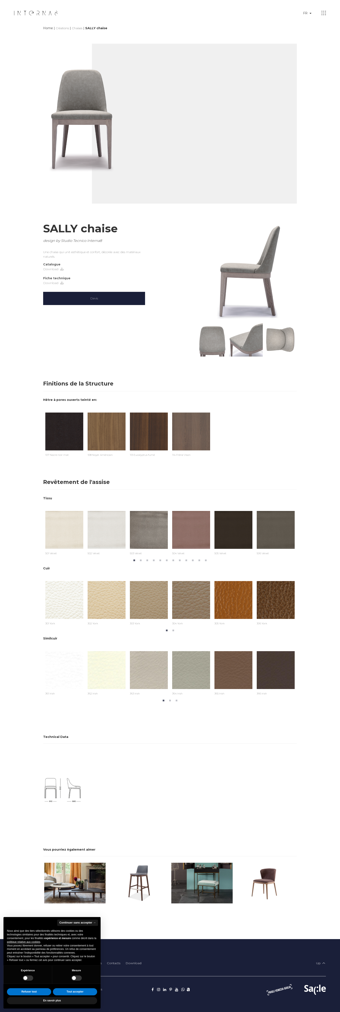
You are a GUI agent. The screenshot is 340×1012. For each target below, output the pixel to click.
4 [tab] (154, 560)
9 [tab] (186, 560)
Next (300, 530)
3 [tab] (147, 560)
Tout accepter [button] (75, 991)
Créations (62, 28)
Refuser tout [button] (29, 991)
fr (308, 13)
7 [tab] (173, 560)
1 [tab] (134, 560)
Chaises (77, 28)
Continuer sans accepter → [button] (77, 922)
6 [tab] (167, 560)
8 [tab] (180, 560)
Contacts (113, 963)
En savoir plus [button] (52, 1000)
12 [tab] (206, 560)
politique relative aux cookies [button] (23, 941)
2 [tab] (141, 560)
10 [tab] (193, 560)
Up (321, 963)
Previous (40, 530)
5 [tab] (160, 560)
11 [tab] (199, 560)
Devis (94, 298)
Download (53, 269)
